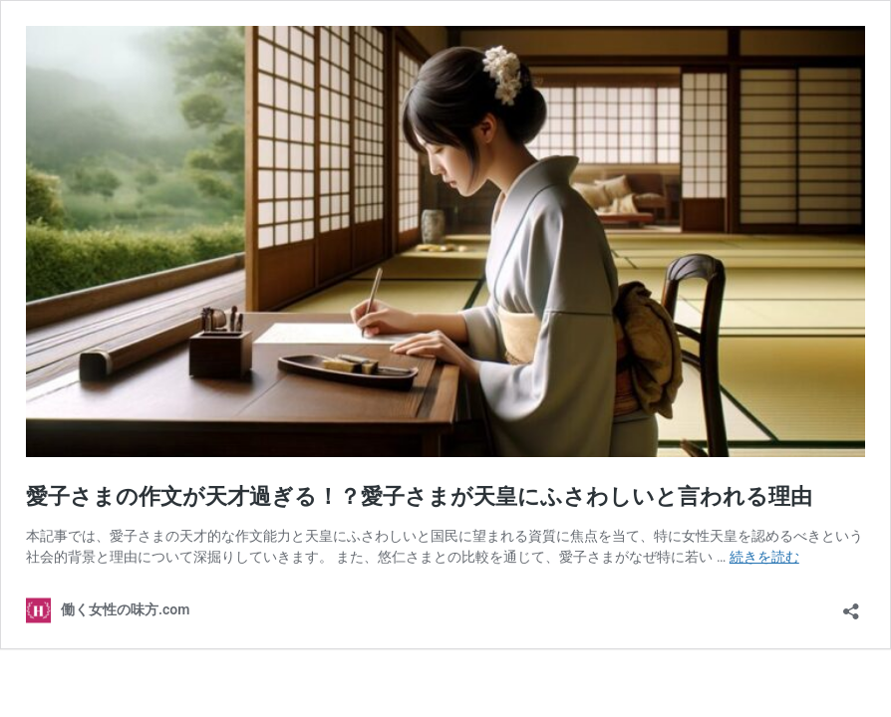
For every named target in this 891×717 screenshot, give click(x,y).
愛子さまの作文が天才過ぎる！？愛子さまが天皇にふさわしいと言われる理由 (419, 496)
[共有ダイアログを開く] (851, 605)
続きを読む (764, 557)
